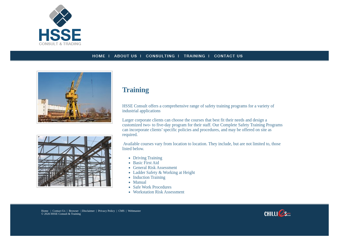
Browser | (75, 210)
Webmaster (134, 210)
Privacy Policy (106, 210)
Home (44, 210)
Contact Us (59, 210)
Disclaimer (88, 210)
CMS (121, 210)
